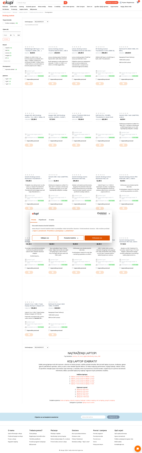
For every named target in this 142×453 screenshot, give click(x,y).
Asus (95, 356)
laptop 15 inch (75, 380)
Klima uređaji (42, 6)
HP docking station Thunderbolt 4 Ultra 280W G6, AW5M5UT (105, 50)
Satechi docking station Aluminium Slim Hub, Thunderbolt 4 (79, 178)
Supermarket (114, 6)
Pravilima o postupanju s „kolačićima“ (60, 231)
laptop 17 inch (75, 384)
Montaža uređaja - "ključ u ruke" (81, 442)
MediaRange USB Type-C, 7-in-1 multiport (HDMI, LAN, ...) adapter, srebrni (34, 50)
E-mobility (57, 6)
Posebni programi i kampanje (37, 442)
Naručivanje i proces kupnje (58, 436)
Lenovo (74, 356)
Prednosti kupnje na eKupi (15, 436)
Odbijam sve (45, 238)
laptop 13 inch (75, 376)
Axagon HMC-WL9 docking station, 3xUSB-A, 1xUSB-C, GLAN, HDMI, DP (57, 116)
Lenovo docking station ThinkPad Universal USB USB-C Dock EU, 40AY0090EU (81, 50)
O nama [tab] (51, 219)
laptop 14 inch (75, 378)
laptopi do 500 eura (82, 391)
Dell (99, 356)
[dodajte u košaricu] (29, 83)
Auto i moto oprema (68, 6)
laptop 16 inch (75, 382)
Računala (5, 6)
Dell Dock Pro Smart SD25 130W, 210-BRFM (56, 305)
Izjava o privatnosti (119, 436)
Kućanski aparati (31, 6)
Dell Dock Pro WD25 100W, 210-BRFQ (129, 49)
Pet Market (6, 9)
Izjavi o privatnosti (39, 231)
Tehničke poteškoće (34, 439)
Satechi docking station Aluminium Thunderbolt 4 (33, 177)
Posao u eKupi (12, 439)
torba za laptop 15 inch (87, 380)
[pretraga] (65, 2)
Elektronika (13, 6)
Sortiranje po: (29, 22)
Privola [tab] (33, 219)
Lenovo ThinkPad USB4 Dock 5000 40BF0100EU (81, 116)
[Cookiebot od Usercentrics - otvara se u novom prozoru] (99, 213)
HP (78, 356)
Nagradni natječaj (13, 442)
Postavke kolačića (71, 238)
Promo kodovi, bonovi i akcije (59, 442)
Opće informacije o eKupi (15, 433)
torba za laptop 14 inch (87, 378)
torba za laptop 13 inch (87, 376)
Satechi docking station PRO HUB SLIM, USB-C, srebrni (128, 177)
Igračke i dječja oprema (101, 6)
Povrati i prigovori (98, 433)
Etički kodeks (118, 442)
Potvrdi (6, 39)
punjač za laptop (110, 400)
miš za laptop (100, 400)
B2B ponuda (33, 9)
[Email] (93, 417)
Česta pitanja (33, 433)
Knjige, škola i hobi (126, 6)
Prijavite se (113, 417)
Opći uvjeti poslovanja (120, 433)
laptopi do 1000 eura (83, 396)
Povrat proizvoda (98, 436)
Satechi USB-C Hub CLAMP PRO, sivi (58, 177)
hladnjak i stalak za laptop (88, 400)
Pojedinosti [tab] (42, 219)
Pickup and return (98, 444)
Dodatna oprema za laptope (36, 12)
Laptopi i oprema (23, 12)
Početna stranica (7, 12)
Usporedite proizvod (32, 79)
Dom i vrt (89, 6)
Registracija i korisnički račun (37, 436)
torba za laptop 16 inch (87, 382)
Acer (81, 356)
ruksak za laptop (75, 400)
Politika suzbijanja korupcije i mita (123, 439)
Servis (95, 442)
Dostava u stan (76, 436)
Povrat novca (96, 439)
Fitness (50, 6)
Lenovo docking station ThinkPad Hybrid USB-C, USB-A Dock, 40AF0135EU (58, 50)
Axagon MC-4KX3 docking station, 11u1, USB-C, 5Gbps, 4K (35, 116)
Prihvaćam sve (97, 238)
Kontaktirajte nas (119, 444)
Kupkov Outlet (24, 9)
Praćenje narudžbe (111, 2)
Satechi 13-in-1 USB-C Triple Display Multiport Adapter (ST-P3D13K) (35, 305)
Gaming (21, 6)
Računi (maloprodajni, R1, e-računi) (60, 439)
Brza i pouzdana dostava (79, 433)
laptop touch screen (88, 402)
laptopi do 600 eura (82, 393)
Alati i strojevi (81, 6)
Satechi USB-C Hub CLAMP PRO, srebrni (129, 116)
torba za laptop (64, 400)
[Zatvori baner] (109, 213)
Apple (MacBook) (88, 356)
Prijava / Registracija (126, 2)
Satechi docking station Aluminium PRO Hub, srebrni (128, 241)
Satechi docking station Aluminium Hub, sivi (103, 177)
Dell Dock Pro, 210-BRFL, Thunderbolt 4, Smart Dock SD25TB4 (104, 116)
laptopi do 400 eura (82, 389)
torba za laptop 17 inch (87, 384)
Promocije (14, 9)
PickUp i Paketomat (77, 439)
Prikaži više (7, 61)
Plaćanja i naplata (55, 433)
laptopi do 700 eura (82, 395)
